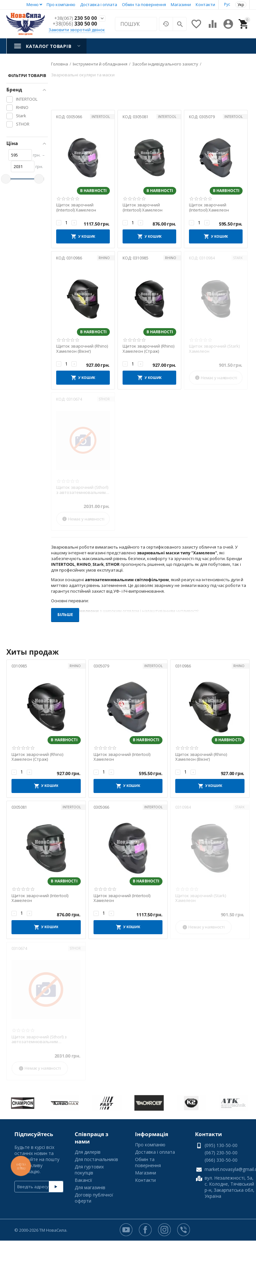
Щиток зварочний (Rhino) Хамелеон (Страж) (148, 349)
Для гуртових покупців (89, 1170)
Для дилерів (88, 1152)
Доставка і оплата (98, 4)
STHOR (104, 399)
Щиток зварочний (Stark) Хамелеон (214, 349)
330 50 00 (75, 24)
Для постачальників (96, 1159)
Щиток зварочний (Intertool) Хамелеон (76, 207)
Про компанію (61, 4)
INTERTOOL (101, 116)
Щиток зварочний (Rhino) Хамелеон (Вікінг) (82, 349)
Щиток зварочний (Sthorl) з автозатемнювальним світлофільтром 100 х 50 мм (82, 490)
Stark (238, 258)
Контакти (205, 4)
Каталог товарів (48, 46)
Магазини (181, 4)
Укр (240, 4)
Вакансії (83, 1180)
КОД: (60, 116)
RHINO (104, 258)
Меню (32, 4)
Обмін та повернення (144, 4)
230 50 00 (75, 18)
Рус (227, 4)
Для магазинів (90, 1187)
